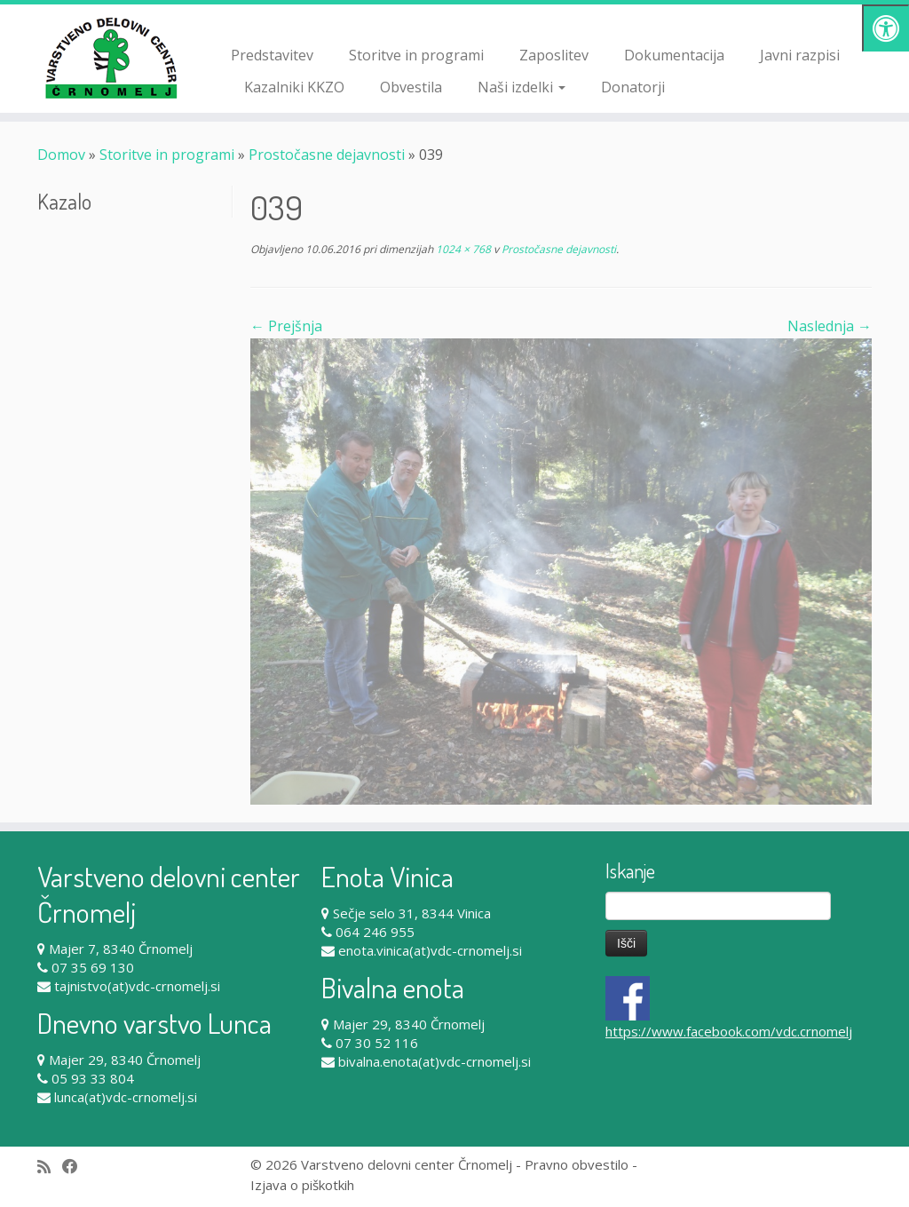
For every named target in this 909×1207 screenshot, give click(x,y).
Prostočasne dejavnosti (327, 154)
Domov (61, 154)
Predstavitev (272, 55)
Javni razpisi (800, 55)
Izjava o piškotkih (302, 1185)
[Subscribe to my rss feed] (49, 1166)
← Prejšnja (286, 326)
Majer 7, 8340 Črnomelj (121, 948)
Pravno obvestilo (576, 1164)
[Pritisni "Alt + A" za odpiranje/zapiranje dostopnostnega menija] (885, 28)
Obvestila (411, 87)
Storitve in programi (416, 55)
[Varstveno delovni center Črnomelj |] (106, 57)
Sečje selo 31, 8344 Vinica (412, 913)
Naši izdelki (521, 87)
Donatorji (633, 87)
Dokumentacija (674, 55)
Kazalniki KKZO (294, 87)
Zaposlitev (554, 55)
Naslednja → (829, 326)
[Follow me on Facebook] (76, 1166)
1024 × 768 (462, 249)
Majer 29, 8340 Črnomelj (125, 1059)
